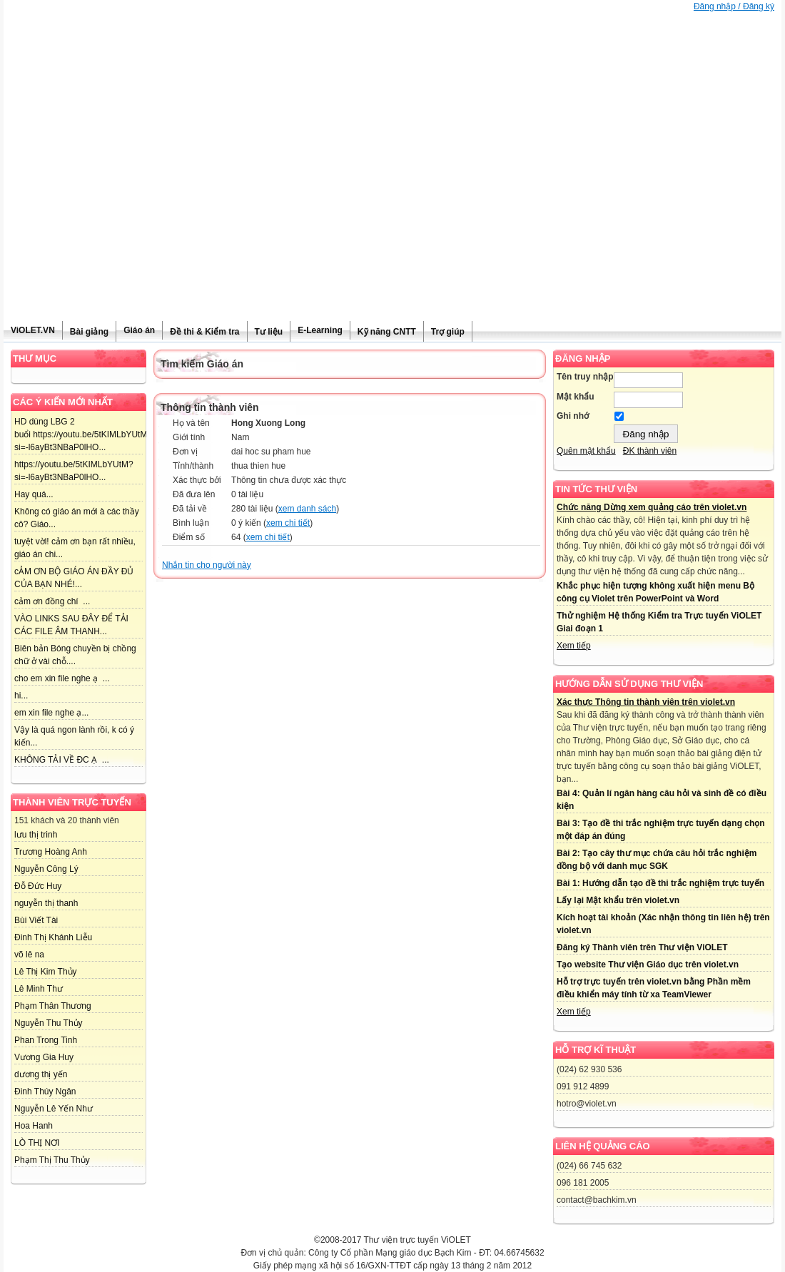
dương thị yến (40, 1074)
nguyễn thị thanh (46, 903)
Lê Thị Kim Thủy (45, 972)
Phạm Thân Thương (52, 1006)
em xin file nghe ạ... (51, 713)
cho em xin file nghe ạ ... (62, 678)
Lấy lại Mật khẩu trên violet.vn (618, 900)
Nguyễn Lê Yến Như (53, 1109)
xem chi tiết (288, 523)
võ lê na (29, 955)
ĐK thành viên (650, 451)
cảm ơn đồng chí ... (52, 601)
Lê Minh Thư (38, 989)
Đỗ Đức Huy (37, 886)
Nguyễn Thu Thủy (48, 1023)
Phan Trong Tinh (45, 1040)
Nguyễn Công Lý (46, 869)
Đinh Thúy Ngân (45, 1092)
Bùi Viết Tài (36, 920)
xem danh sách (307, 509)
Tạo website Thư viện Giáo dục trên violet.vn (648, 965)
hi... (21, 696)
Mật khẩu (575, 397)
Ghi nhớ (573, 416)
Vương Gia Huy (44, 1057)
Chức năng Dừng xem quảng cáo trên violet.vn (651, 507)
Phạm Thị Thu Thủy (52, 1160)
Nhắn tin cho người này (206, 565)
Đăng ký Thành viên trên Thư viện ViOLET (642, 947)
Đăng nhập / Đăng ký (734, 6)
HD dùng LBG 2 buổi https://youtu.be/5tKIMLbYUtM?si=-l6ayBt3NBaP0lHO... (83, 434)
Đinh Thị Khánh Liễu (53, 937)
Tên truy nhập (585, 377)
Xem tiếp (574, 646)
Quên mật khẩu (586, 451)
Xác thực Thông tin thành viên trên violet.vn (646, 702)
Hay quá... (34, 494)
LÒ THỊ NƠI (36, 1143)
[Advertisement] (392, 214)
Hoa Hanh (33, 1126)
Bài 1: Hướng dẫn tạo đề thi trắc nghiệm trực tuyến (660, 883)
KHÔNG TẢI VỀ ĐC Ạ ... (61, 760)
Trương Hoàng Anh (50, 852)
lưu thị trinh (35, 835)
